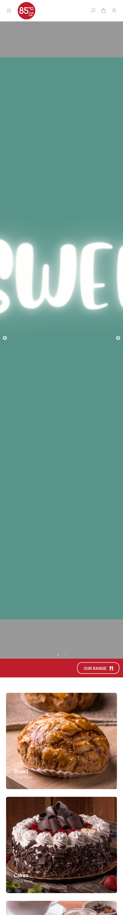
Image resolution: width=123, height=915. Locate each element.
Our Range (98, 668)
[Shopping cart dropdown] (103, 11)
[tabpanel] (61, 338)
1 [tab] (58, 655)
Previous (4, 338)
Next (118, 338)
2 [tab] (65, 655)
